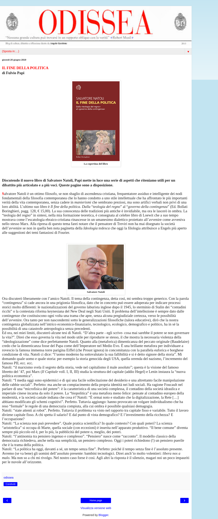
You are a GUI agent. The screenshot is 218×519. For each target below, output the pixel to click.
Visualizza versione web (95, 508)
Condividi (10, 484)
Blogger (103, 515)
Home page (96, 500)
